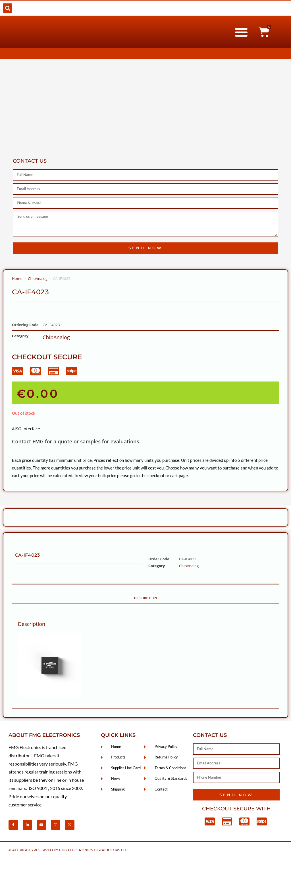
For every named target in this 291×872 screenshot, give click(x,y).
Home (17, 278)
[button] (7, 8)
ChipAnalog (37, 278)
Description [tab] (145, 598)
